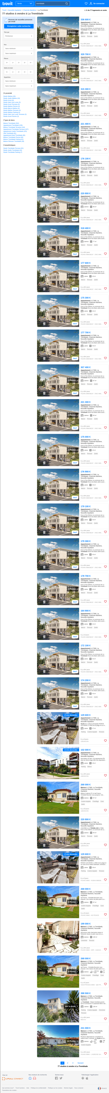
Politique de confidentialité (38, 1088)
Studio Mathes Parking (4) (11, 112)
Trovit (4, 10)
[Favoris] (86, 3)
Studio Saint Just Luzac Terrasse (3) (15, 114)
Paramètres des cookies (9, 1090)
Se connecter (99, 3)
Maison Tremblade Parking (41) (13, 139)
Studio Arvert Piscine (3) (11, 116)
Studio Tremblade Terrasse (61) (13, 148)
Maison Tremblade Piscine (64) (13, 137)
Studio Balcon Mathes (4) (11, 108)
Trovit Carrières (20, 1088)
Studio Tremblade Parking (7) (12, 152)
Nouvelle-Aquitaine (14, 10)
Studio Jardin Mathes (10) (11, 98)
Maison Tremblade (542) (11, 123)
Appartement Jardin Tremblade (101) (15, 131)
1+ (13, 62)
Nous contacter (78, 1088)
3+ (25, 62)
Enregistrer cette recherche (18, 26)
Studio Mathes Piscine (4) (11, 106)
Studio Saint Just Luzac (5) (12, 102)
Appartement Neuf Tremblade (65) (14, 135)
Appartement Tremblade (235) (13, 125)
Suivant (80, 1063)
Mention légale (68, 1088)
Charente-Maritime (29, 10)
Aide (27, 1088)
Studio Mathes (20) (9, 96)
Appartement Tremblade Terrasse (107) (16, 129)
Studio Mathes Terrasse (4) (12, 110)
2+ (19, 62)
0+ (7, 62)
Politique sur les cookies (55, 1088)
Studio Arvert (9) (8, 100)
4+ (31, 62)
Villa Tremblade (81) (9, 133)
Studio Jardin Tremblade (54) (12, 150)
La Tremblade (43, 10)
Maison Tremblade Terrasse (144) (14, 127)
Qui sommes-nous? (8, 1088)
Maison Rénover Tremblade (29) (13, 141)
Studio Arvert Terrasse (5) (11, 104)
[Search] (66, 3)
